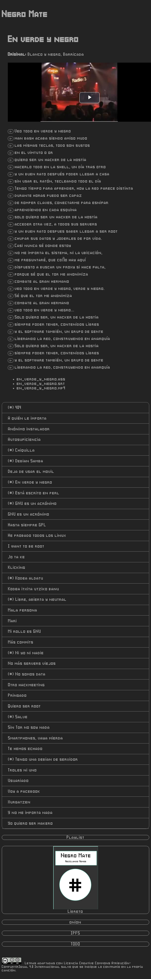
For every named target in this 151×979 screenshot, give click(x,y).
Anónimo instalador (29, 429)
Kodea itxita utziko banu (33, 589)
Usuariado (18, 780)
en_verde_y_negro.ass (41, 379)
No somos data (27, 674)
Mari (12, 621)
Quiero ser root (24, 706)
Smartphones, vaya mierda (35, 738)
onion (75, 922)
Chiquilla (21, 450)
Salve (18, 717)
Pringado (17, 695)
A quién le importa (27, 418)
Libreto (75, 880)
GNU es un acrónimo (32, 503)
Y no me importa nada (30, 812)
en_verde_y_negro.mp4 (41, 388)
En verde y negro (30, 482)
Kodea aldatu (25, 578)
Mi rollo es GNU (24, 631)
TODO (75, 944)
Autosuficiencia (24, 439)
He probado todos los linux (37, 535)
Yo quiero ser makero (30, 823)
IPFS (75, 933)
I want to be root (26, 546)
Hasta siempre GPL (27, 525)
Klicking (17, 567)
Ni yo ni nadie (26, 653)
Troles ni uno (22, 770)
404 (14, 407)
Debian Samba (25, 461)
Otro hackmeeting (26, 685)
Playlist (76, 837)
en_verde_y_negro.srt (41, 383)
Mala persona (22, 610)
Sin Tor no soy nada (29, 727)
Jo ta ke (16, 557)
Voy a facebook (24, 791)
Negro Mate (25, 14)
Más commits (21, 642)
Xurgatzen (19, 802)
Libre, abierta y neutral (37, 599)
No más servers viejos (32, 663)
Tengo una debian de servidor (43, 759)
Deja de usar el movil (31, 471)
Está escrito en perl (34, 493)
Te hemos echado (25, 748)
